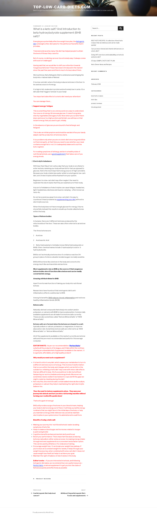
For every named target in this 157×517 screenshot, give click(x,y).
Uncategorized (96, 107)
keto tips (94, 99)
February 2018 (96, 84)
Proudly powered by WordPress (43, 512)
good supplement (59, 154)
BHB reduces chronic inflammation (61, 298)
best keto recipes (97, 96)
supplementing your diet (66, 200)
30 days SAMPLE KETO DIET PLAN (103, 61)
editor (54, 26)
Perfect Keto (38, 465)
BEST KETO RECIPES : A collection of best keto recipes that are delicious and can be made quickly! (107, 43)
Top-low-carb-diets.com (62, 7)
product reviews (43, 478)
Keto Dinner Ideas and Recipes (101, 64)
